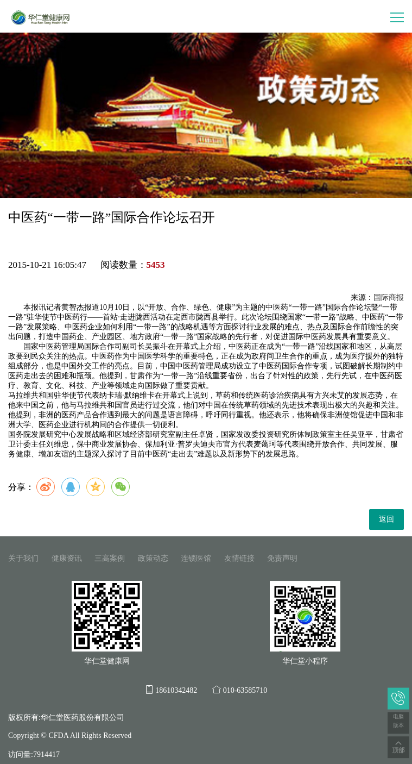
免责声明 (282, 558)
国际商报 (388, 297)
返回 (386, 519)
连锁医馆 (196, 558)
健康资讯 (67, 558)
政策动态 (153, 558)
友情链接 (239, 558)
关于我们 (23, 558)
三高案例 (109, 558)
